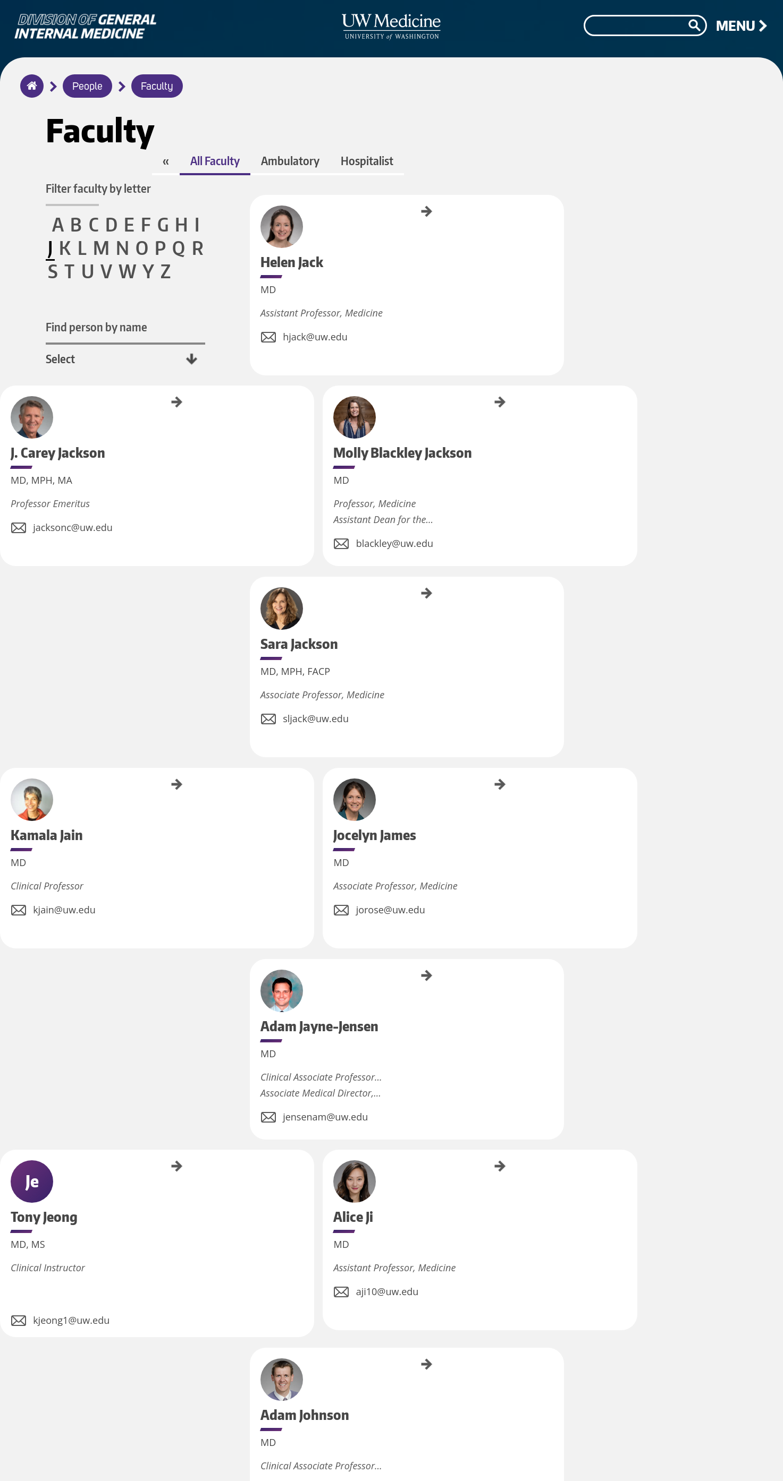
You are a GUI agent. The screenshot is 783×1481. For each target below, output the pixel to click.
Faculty (157, 87)
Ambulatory (388, 184)
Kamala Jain (400, 431)
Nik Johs (547, 839)
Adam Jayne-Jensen (253, 628)
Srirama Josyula (400, 1036)
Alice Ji (547, 613)
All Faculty (313, 184)
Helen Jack (253, 230)
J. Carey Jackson (400, 237)
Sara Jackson (253, 432)
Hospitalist (465, 184)
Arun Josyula (253, 1032)
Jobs (393, 1452)
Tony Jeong (400, 618)
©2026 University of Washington (692, 1458)
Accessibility (586, 1452)
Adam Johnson (253, 847)
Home (29, 93)
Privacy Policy (448, 1452)
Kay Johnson (400, 844)
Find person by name (104, 331)
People (87, 87)
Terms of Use (519, 1452)
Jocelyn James (547, 433)
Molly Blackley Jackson (547, 245)
